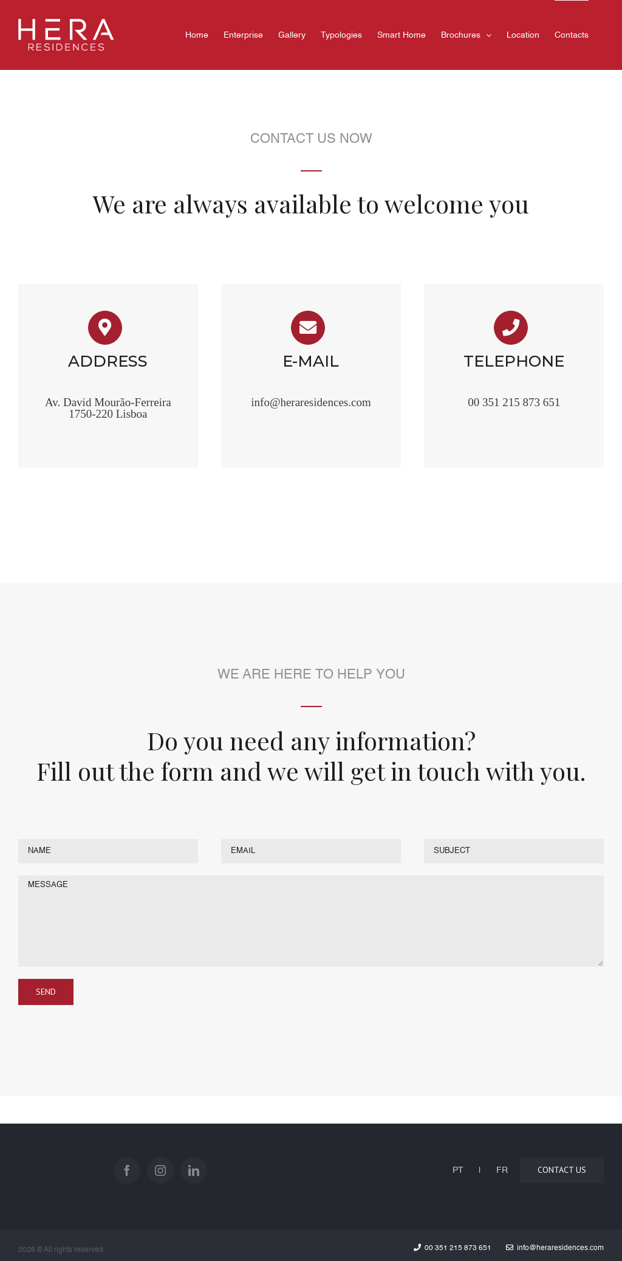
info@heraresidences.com (311, 402)
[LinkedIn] (193, 1170)
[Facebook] (127, 1170)
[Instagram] (160, 1170)
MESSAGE (311, 921)
